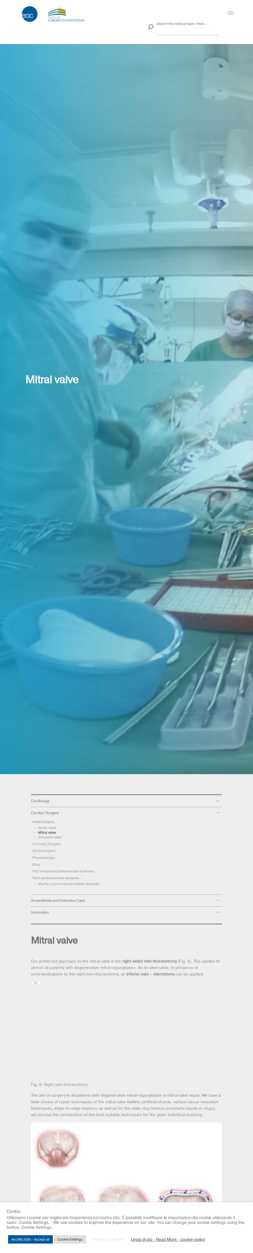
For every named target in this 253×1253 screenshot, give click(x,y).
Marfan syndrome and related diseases (69, 884)
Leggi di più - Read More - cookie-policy (168, 1239)
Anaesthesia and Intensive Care (58, 900)
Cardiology (40, 800)
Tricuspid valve (49, 837)
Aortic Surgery (43, 850)
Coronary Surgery (46, 844)
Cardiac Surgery (45, 812)
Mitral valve (47, 832)
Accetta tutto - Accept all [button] (30, 1239)
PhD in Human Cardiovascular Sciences (63, 871)
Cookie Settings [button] (70, 1239)
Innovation (40, 912)
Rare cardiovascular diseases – (57, 878)
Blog (36, 864)
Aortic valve (47, 827)
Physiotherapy (43, 857)
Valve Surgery (43, 821)
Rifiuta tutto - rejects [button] (108, 1239)
